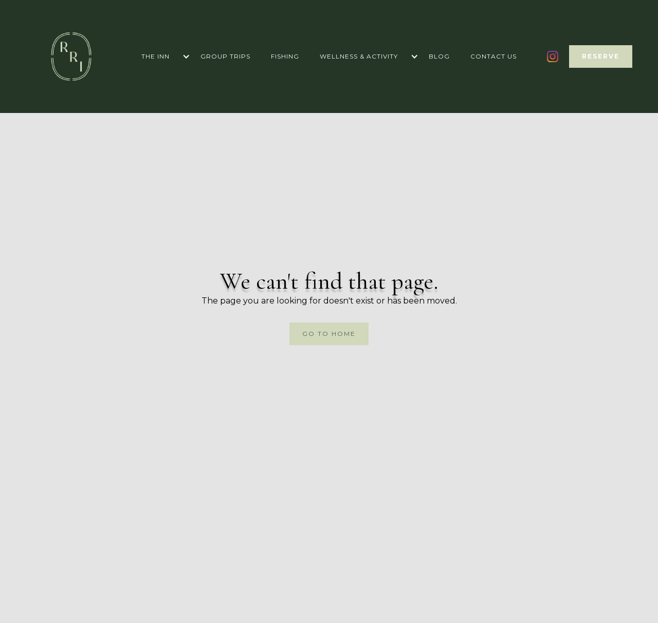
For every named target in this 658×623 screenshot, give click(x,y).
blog (439, 56)
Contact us (493, 56)
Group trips (225, 56)
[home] (71, 56)
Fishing (285, 56)
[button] (160, 56)
